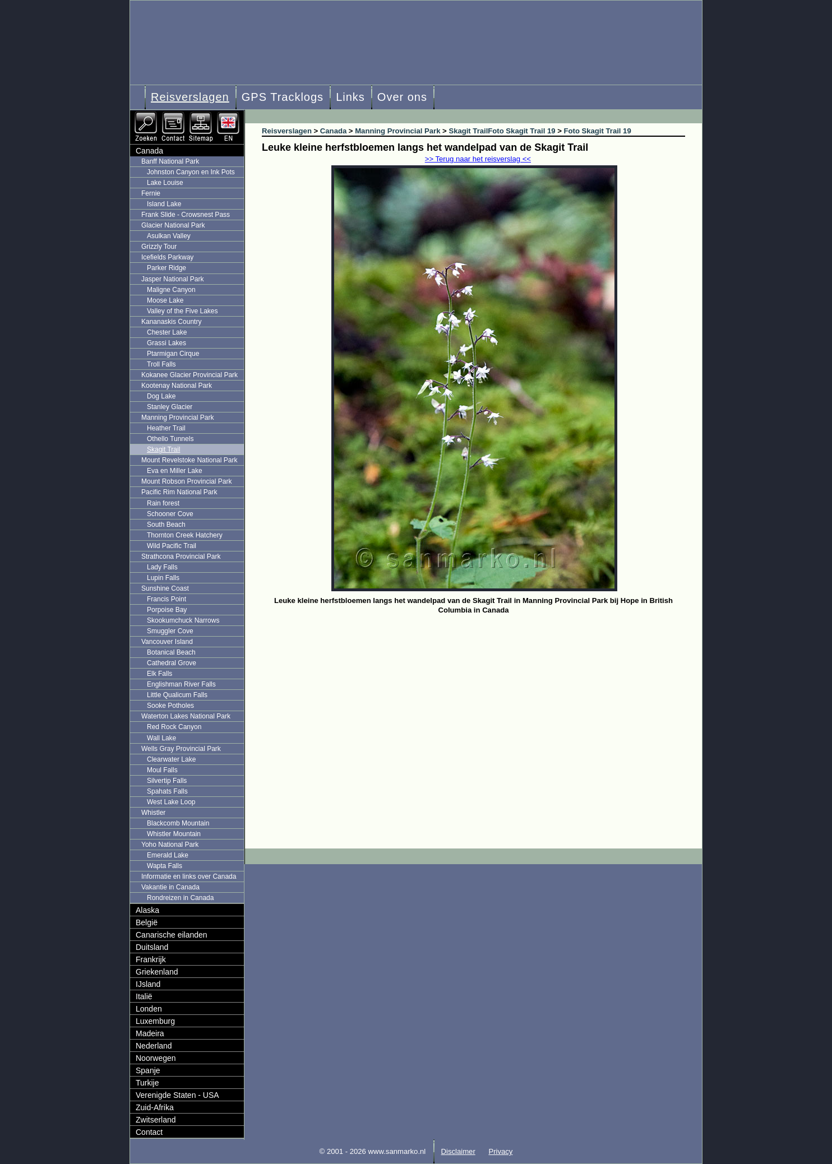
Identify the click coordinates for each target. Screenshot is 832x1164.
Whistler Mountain (174, 834)
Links (350, 97)
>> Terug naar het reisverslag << (478, 159)
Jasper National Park (172, 279)
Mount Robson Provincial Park (186, 481)
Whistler (153, 813)
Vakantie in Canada (170, 887)
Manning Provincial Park (177, 417)
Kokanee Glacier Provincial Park (189, 375)
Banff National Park (170, 161)
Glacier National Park (173, 225)
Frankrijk (151, 959)
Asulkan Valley (169, 236)
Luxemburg (155, 1021)
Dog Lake (161, 396)
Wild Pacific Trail (171, 546)
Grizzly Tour (159, 247)
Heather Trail (166, 428)
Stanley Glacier (169, 407)
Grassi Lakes (166, 343)
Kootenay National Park (176, 385)
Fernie (150, 193)
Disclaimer (458, 1151)
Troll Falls (161, 364)
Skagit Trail (163, 449)
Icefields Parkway (167, 257)
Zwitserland (156, 1119)
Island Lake (164, 204)
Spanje (148, 1070)
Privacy (500, 1151)
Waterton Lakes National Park (185, 716)
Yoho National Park (169, 844)
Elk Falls (159, 674)
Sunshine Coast (165, 588)
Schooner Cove (170, 514)
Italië (144, 996)
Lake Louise (165, 183)
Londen (149, 1008)
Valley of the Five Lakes (182, 311)
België (147, 922)
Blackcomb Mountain (178, 823)
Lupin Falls (163, 578)
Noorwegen (156, 1058)
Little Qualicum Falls (177, 695)
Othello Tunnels (170, 439)
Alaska (147, 910)
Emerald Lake (167, 855)
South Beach (166, 524)
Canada (149, 150)
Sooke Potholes (170, 705)
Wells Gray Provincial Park (181, 749)
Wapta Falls (164, 866)
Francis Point (166, 599)
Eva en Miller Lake (174, 471)
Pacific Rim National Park (179, 492)
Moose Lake (165, 300)
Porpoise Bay (167, 610)
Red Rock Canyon (174, 727)
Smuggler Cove (170, 631)
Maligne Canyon (171, 290)
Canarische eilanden (171, 934)
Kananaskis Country (171, 322)
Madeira (150, 1033)
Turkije (147, 1082)
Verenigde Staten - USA (177, 1095)
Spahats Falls (167, 791)
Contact (149, 1132)
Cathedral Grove (171, 663)
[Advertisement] (482, 701)
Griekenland (157, 971)
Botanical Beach (171, 652)
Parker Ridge (166, 268)
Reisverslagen (190, 97)
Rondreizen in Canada (180, 898)
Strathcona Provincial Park (180, 556)
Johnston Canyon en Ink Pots (191, 172)
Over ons (402, 97)
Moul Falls (162, 770)
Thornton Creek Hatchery (185, 535)
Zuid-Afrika (155, 1107)
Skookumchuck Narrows (183, 620)
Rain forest (163, 503)
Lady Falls (162, 567)
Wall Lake (161, 738)
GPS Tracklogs (282, 97)
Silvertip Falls (167, 781)
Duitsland (152, 947)
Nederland (154, 1045)
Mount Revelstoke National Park (189, 460)
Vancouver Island (167, 642)
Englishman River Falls (181, 684)
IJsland (148, 984)
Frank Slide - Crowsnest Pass (185, 215)
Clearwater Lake (171, 759)
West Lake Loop (171, 802)
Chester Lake (167, 332)
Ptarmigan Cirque (173, 354)
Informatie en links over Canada (188, 876)
